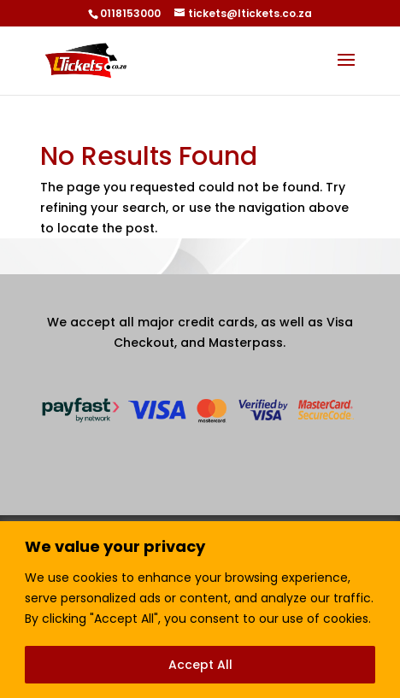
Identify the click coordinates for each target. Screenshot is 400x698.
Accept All (200, 664)
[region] (200, 609)
